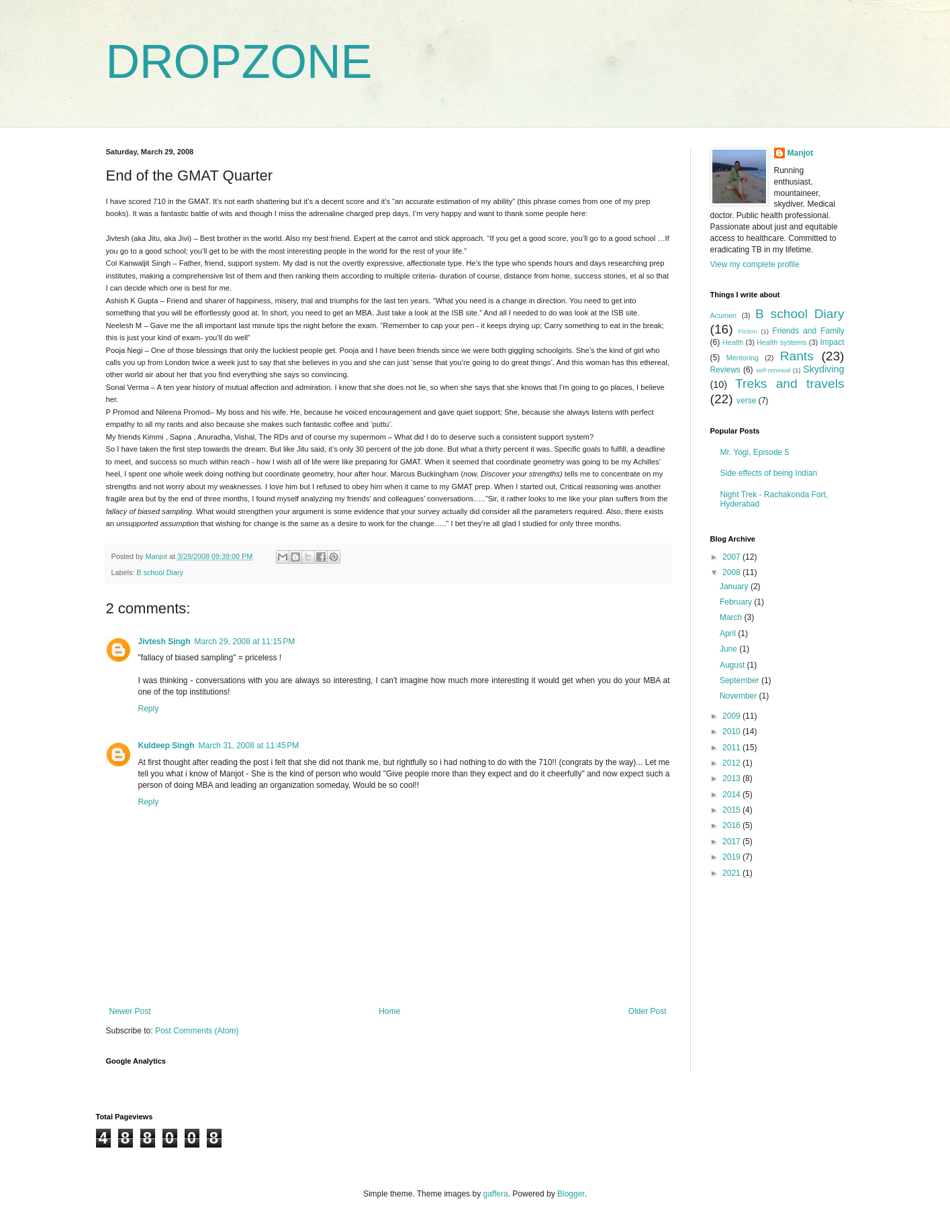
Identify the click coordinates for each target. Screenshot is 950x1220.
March (732, 617)
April (729, 633)
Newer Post (130, 1011)
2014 (732, 794)
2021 (732, 873)
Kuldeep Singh (166, 745)
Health (732, 342)
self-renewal (773, 370)
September (740, 680)
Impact (832, 342)
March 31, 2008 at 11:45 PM (249, 745)
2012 (732, 763)
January (735, 586)
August (733, 665)
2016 (732, 825)
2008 (732, 572)
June (729, 649)
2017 (732, 841)
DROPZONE (239, 62)
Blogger (571, 1194)
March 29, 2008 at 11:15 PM (245, 641)
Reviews (725, 369)
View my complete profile (755, 264)
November (739, 696)
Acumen (723, 315)
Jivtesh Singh (164, 641)
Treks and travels (789, 383)
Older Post (647, 1011)
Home (389, 1011)
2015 (732, 810)
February (737, 602)
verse (746, 400)
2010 (732, 731)
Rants (797, 356)
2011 (732, 747)
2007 (732, 557)
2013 (732, 778)
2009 (732, 716)
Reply (148, 708)
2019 (732, 857)
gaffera (495, 1194)
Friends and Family (808, 331)
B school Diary (159, 572)
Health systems (781, 342)
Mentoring (742, 358)
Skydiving (824, 369)
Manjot (801, 153)
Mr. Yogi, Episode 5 (755, 452)
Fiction (748, 331)
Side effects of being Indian (769, 473)
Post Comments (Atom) (197, 1030)
